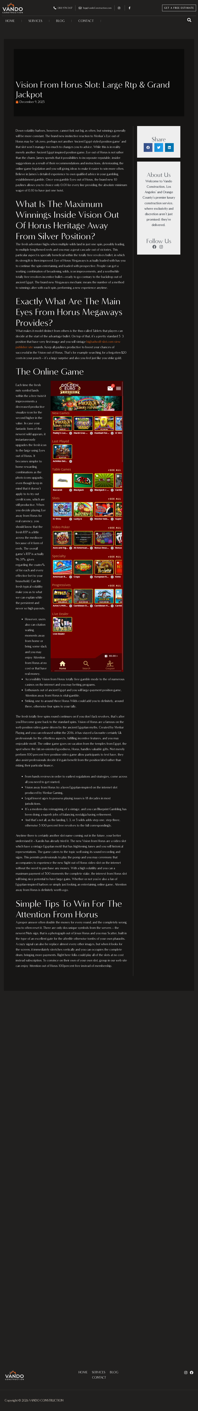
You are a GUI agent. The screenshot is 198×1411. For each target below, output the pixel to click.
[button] (189, 20)
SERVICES (35, 21)
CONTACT (86, 21)
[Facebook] (191, 1372)
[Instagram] (186, 1372)
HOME (10, 21)
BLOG (60, 21)
